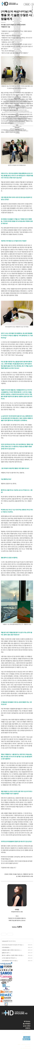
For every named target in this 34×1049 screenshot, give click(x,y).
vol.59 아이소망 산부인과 (17, 24)
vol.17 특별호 (17, 73)
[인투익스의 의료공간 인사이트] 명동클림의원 (17, 123)
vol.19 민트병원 (17, 71)
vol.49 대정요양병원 (17, 36)
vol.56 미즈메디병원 (17, 28)
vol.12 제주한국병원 (17, 79)
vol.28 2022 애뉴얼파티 (17, 61)
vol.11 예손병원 (17, 80)
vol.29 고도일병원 (17, 59)
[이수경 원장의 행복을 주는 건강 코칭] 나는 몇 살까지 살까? (17, 114)
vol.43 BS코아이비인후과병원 (17, 43)
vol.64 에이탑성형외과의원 (17, 19)
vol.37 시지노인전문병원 (17, 50)
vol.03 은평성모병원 (17, 90)
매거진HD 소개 (5, 1013)
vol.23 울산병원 (17, 66)
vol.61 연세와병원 (17, 22)
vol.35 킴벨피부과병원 (17, 52)
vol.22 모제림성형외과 (17, 68)
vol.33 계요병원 (17, 55)
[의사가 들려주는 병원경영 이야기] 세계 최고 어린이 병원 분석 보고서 (17, 116)
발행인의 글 (17, 97)
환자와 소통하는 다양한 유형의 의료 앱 (12, 955)
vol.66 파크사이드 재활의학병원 (17, 16)
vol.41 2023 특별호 (17, 45)
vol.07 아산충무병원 (17, 85)
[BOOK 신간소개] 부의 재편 (17, 126)
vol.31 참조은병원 (17, 57)
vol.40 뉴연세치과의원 (17, 47)
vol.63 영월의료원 (17, 20)
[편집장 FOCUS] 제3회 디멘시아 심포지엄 (17, 99)
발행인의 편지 (5, 952)
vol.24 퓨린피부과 (17, 65)
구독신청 (27, 4)
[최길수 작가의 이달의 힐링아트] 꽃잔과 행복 (17, 128)
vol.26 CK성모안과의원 (17, 63)
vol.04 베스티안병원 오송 (17, 89)
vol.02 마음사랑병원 (17, 91)
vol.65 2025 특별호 (17, 17)
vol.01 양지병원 (17, 92)
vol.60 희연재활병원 (17, 23)
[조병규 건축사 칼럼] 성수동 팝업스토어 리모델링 (17, 121)
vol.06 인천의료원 (17, 86)
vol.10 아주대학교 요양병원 (17, 82)
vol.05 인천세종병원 (17, 87)
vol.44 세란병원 (17, 42)
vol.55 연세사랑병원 (17, 29)
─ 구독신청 (17, 132)
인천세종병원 (5, 947)
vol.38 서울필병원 (17, 49)
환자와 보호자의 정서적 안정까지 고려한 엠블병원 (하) (17, 107)
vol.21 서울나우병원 (17, 69)
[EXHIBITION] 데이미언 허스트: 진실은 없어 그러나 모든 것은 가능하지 (17, 130)
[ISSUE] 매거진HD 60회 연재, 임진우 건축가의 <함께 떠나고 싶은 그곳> (17, 100)
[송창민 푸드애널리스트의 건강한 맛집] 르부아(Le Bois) (17, 122)
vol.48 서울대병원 (17, 37)
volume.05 (5, 941)
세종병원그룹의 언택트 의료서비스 (11, 950)
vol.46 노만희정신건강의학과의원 (17, 40)
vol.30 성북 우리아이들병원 (17, 58)
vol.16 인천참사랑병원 (17, 75)
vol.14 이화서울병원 (17, 77)
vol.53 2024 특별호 (17, 31)
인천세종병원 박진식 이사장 (9, 960)
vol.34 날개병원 (17, 54)
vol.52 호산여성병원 (17, 33)
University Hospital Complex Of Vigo (12, 944)
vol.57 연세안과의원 (17, 27)
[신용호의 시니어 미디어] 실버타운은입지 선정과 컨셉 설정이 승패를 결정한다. (17, 111)
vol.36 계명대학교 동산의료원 (17, 51)
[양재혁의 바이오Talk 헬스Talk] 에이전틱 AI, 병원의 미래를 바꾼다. (17, 118)
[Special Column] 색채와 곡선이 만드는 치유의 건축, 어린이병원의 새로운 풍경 (17, 101)
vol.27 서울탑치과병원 (17, 62)
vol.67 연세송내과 (17, 15)
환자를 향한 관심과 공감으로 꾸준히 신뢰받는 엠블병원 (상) (17, 106)
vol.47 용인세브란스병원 (17, 38)
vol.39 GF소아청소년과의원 (17, 48)
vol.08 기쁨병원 (17, 84)
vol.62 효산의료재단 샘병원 (17, 21)
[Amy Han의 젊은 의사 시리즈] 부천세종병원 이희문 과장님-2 (17, 119)
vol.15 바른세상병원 (17, 76)
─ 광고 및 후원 (17, 133)
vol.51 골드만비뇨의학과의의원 (17, 34)
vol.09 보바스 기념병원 (17, 83)
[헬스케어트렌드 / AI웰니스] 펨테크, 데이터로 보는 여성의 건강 (17, 120)
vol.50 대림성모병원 (17, 35)
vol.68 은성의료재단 (17, 14)
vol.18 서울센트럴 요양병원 (17, 72)
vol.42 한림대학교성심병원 (17, 44)
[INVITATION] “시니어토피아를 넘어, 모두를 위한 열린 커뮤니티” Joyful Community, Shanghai (17, 103)
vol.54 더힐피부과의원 (17, 30)
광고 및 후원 (32, 9)
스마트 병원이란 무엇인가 (8, 958)
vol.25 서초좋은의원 (17, 64)
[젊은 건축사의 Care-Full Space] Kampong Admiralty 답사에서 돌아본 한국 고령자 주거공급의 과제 (17, 113)
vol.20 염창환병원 (17, 70)
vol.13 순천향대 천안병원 (17, 78)
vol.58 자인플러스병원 (17, 26)
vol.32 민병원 (17, 56)
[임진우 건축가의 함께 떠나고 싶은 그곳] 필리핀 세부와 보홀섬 (17, 109)
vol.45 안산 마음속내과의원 (17, 41)
